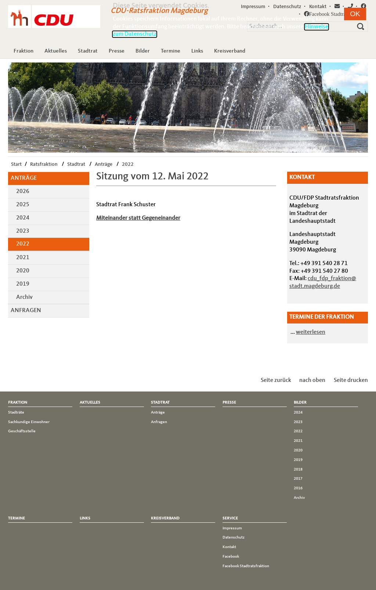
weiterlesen (310, 332)
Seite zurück (276, 380)
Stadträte (16, 412)
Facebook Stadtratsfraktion (246, 566)
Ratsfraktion (44, 164)
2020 (22, 271)
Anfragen (26, 311)
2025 (22, 205)
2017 (298, 478)
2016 (298, 488)
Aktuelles (55, 51)
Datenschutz (234, 537)
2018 (298, 469)
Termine (170, 51)
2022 (128, 164)
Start (16, 164)
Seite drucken (351, 380)
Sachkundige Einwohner (29, 422)
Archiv (24, 297)
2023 (22, 231)
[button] (355, 14)
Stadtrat (88, 51)
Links (197, 51)
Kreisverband (229, 51)
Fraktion (23, 51)
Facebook (231, 556)
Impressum (232, 528)
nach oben (312, 380)
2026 (22, 191)
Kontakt (229, 547)
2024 (22, 218)
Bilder (142, 51)
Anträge (103, 164)
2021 (22, 258)
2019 (22, 284)
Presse (116, 51)
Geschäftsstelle (22, 431)
